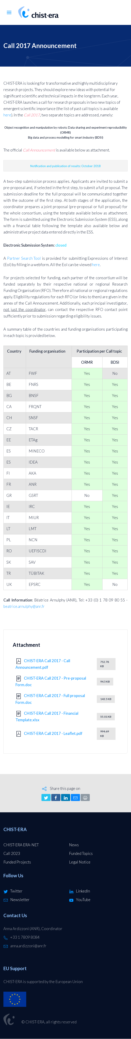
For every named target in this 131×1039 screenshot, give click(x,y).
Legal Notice (79, 862)
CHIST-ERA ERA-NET (21, 844)
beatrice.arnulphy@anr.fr (24, 606)
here (7, 115)
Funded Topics (81, 853)
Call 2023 (11, 853)
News (74, 844)
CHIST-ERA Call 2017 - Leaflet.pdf (53, 733)
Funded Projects (17, 862)
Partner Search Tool (24, 258)
